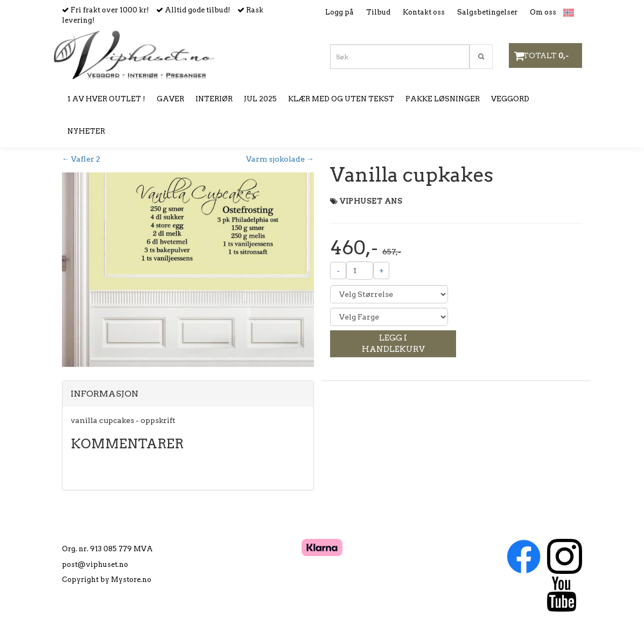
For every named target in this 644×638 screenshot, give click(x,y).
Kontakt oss (424, 12)
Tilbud (378, 12)
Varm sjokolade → (280, 159)
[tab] (187, 394)
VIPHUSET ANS (371, 201)
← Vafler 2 (81, 159)
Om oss (543, 12)
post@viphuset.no (95, 564)
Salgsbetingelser (487, 12)
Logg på (339, 12)
